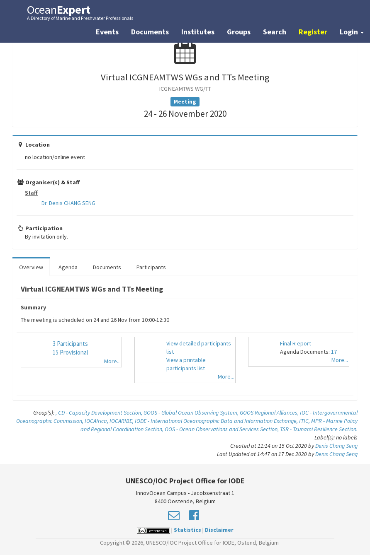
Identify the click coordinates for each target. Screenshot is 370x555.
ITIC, (305, 421)
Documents (150, 31)
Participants (151, 267)
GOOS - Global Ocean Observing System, (192, 412)
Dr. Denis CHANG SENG (68, 203)
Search (274, 31)
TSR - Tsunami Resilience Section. (319, 429)
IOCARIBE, (122, 421)
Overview (31, 267)
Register (313, 31)
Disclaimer (219, 529)
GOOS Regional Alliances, (270, 412)
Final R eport (295, 343)
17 (334, 351)
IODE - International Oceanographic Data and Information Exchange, (217, 421)
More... (112, 361)
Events (107, 31)
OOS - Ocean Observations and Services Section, (222, 429)
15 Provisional (70, 352)
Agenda (68, 267)
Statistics (187, 529)
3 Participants (70, 343)
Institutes (197, 31)
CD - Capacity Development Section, (101, 412)
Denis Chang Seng (336, 445)
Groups (239, 31)
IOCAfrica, (97, 421)
